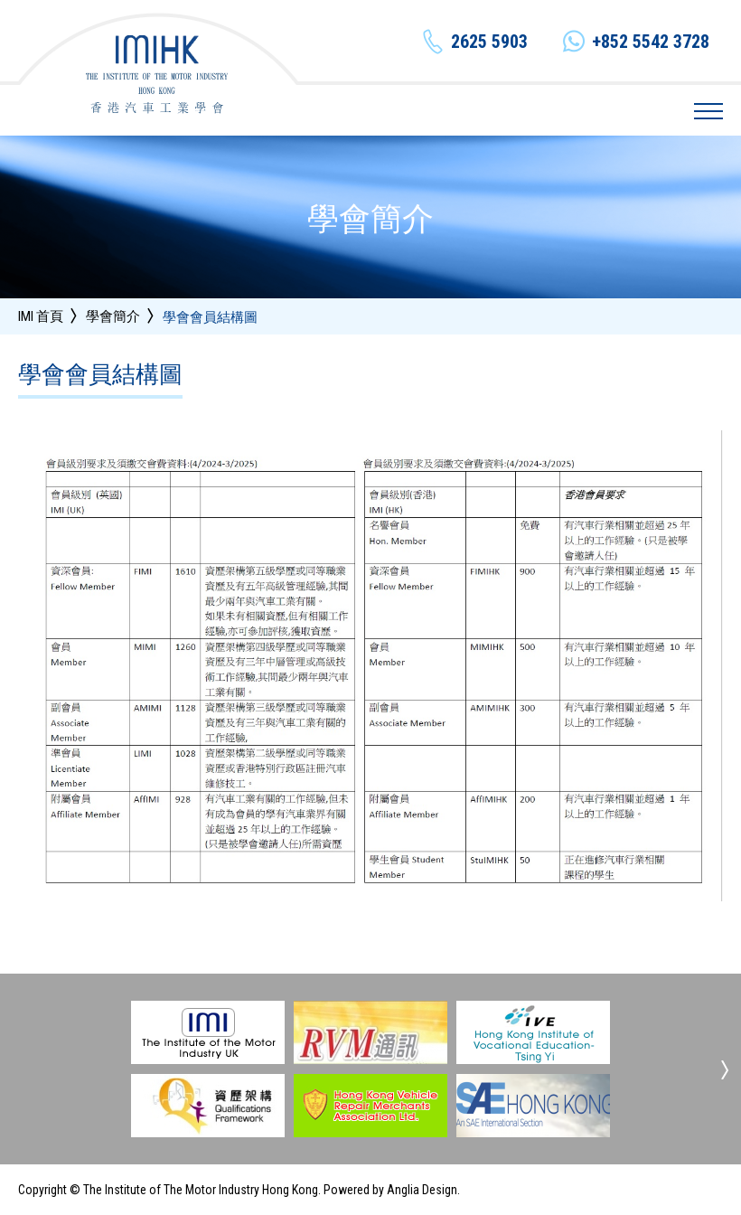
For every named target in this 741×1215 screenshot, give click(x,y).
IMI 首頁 (40, 316)
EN (577, 110)
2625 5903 (489, 41)
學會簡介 (113, 316)
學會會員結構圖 (210, 318)
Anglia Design (422, 1189)
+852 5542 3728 (650, 41)
